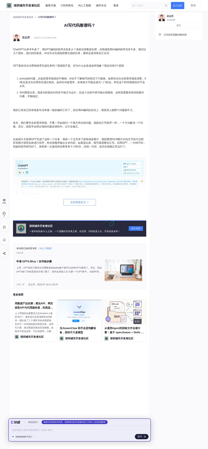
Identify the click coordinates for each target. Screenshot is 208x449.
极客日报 (51, 5)
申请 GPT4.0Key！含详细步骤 (34, 261)
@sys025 (171, 20)
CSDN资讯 (67, 5)
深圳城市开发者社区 (23, 17)
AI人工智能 (84, 5)
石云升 (170, 16)
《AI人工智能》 (45, 248)
